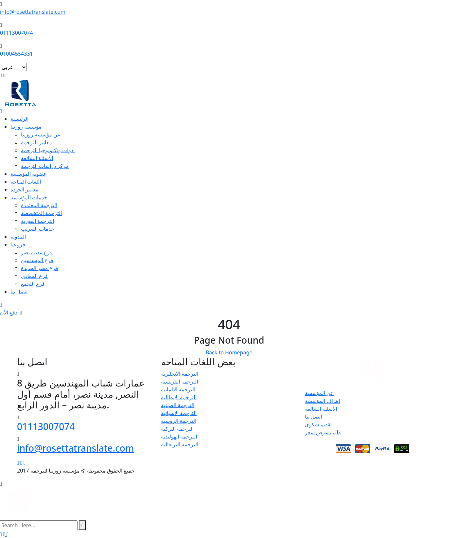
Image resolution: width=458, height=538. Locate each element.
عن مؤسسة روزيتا (41, 134)
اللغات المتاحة (25, 181)
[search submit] (82, 525)
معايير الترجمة (36, 142)
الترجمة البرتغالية (179, 444)
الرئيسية (19, 118)
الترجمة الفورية (37, 220)
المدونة (18, 236)
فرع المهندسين (37, 260)
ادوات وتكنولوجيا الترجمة (48, 150)
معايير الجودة (24, 189)
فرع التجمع (33, 283)
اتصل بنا (18, 291)
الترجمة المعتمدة (39, 205)
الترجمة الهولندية (179, 436)
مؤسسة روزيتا (26, 126)
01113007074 (16, 32)
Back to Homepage (229, 352)
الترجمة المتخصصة (41, 213)
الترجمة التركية (177, 428)
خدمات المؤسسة (28, 197)
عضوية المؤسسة (28, 173)
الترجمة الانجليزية (179, 373)
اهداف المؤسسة (322, 400)
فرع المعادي (34, 275)
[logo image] (19, 503)
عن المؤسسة (319, 393)
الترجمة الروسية (178, 420)
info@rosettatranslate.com (32, 11)
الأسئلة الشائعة (37, 158)
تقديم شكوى (318, 424)
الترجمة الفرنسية (179, 381)
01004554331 (16, 53)
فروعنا (17, 244)
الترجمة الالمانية (178, 389)
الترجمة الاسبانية (179, 413)
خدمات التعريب (37, 228)
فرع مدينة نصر (37, 252)
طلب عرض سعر (323, 432)
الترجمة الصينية (177, 405)
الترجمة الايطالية (179, 397)
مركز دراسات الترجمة (45, 166)
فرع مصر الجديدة (39, 268)
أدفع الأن (11, 312)
